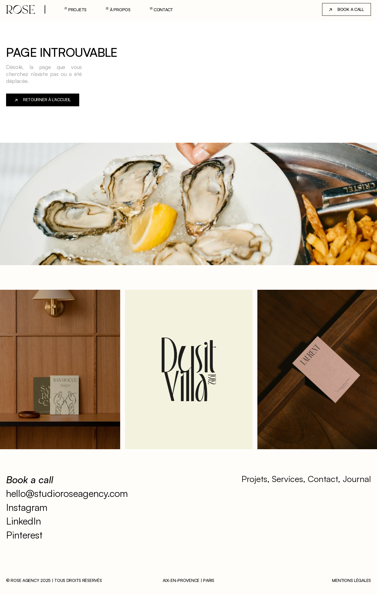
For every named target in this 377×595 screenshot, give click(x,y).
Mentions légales (351, 580)
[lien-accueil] (20, 9)
